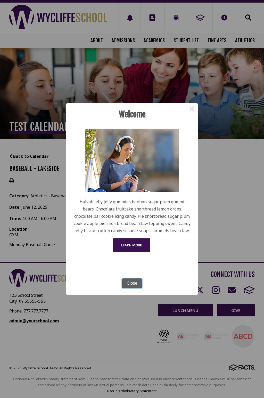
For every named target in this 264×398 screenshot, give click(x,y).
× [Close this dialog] (192, 109)
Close (132, 283)
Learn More (131, 245)
